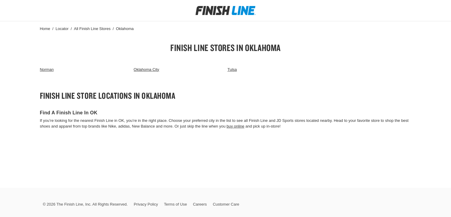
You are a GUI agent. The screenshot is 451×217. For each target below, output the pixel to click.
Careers (200, 204)
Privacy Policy (146, 204)
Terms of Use (175, 204)
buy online (235, 126)
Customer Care (226, 204)
